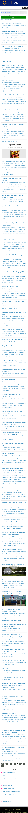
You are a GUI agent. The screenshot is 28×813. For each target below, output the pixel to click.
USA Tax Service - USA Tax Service (12, 549)
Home (1, 807)
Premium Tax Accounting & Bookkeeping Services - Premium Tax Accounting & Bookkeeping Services (13, 685)
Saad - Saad (5, 668)
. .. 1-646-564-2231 (6, 61)
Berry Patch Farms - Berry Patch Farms (13, 110)
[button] (25, 8)
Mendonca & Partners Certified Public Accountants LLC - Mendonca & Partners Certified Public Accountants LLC (13, 471)
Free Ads (12, 809)
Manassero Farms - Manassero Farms (12, 31)
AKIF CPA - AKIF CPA (8, 453)
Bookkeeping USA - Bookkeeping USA (13, 272)
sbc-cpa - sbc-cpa (7, 488)
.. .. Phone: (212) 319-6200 (8, 342)
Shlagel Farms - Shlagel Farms (10, 346)
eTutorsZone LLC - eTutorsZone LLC (12, 46)
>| (2, 765)
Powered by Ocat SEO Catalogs (21, 812)
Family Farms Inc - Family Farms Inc (12, 65)
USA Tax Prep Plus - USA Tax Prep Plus (13, 660)
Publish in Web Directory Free (6, 19)
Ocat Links (22, 807)
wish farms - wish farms (8, 379)
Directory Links (18, 809)
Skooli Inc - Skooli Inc (8, 80)
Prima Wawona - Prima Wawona (11, 634)
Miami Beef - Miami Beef (9, 713)
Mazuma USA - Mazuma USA (10, 286)
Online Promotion (7, 807)
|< (2, 763)
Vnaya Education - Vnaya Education (12, 23)
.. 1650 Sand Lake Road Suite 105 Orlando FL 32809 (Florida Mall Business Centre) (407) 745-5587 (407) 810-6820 (14, 333)
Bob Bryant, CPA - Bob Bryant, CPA (12, 360)
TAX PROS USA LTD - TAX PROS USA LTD (14, 339)
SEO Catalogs (15, 807)
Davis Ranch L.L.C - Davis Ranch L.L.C (13, 95)
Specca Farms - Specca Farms (10, 141)
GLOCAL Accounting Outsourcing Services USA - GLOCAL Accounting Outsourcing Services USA (12, 435)
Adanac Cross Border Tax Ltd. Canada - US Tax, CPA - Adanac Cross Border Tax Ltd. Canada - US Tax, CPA (13, 730)
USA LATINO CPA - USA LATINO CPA (12, 329)
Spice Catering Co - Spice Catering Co (13, 564)
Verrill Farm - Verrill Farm (9, 240)
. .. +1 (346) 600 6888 (7, 439)
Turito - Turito (5, 59)
